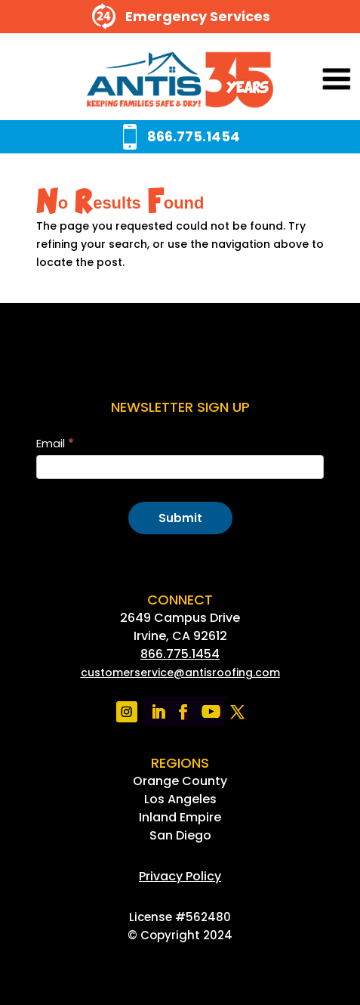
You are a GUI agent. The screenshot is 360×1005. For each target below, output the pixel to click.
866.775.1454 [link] (180, 654)
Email (55, 443)
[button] (315, 80)
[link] (179, 80)
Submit (180, 518)
